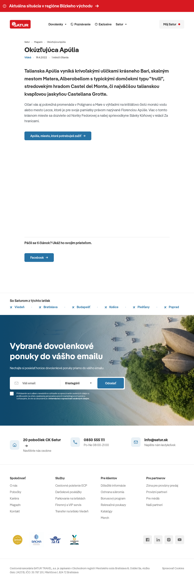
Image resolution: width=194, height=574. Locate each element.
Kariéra (14, 498)
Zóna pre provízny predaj (162, 485)
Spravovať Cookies (173, 568)
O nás (13, 485)
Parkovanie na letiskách (70, 498)
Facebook (39, 257)
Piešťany (141, 307)
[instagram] (168, 539)
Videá (27, 57)
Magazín (15, 505)
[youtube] (179, 539)
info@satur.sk (156, 439)
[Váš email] (35, 383)
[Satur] (20, 24)
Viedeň (17, 307)
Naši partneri (154, 505)
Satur (121, 24)
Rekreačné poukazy (113, 505)
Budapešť (81, 307)
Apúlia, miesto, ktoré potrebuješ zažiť (57, 136)
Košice (111, 307)
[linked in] (158, 539)
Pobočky (15, 492)
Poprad (171, 307)
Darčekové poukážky (68, 492)
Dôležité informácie (113, 485)
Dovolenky (57, 24)
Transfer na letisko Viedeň (71, 511)
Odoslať (110, 383)
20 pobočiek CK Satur (42, 442)
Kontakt (15, 511)
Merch (105, 518)
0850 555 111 (94, 439)
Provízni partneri (156, 492)
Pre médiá (152, 498)
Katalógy (106, 511)
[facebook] (147, 539)
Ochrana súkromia (112, 492)
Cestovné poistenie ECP (71, 485)
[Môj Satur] (171, 24)
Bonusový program (113, 498)
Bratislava (48, 307)
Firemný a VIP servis (68, 505)
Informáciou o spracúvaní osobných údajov (69, 398)
